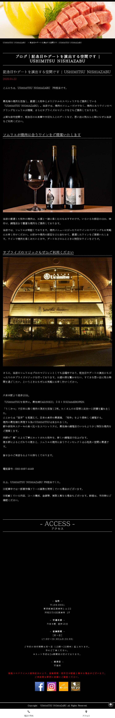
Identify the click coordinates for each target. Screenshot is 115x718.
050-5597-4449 (24, 469)
